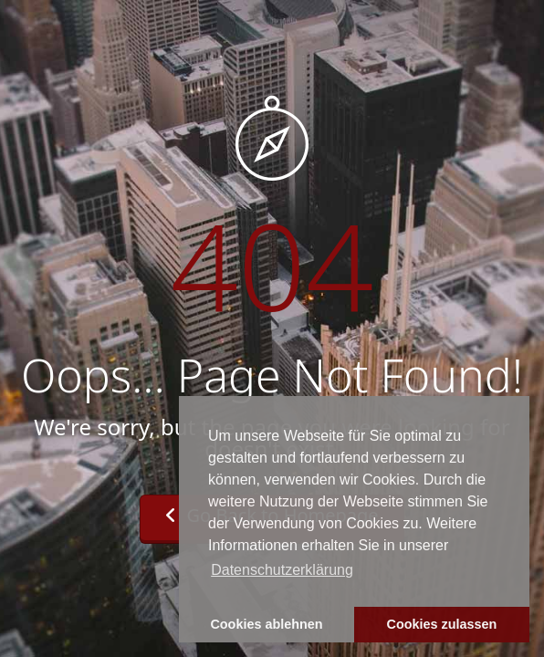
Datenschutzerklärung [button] (282, 570)
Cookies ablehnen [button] (266, 624)
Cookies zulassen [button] (442, 624)
